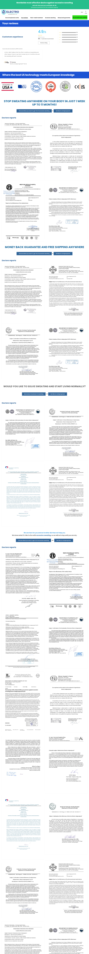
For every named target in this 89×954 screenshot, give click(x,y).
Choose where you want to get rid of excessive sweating (34, 111)
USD (82, 12)
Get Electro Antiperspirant (63, 111)
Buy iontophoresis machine (80, 17)
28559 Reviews (41, 37)
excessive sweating (43, 535)
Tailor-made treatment (36, 17)
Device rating (43, 43)
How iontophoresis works (12, 17)
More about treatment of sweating (33, 394)
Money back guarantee (64, 17)
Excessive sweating (50, 17)
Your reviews (24, 17)
